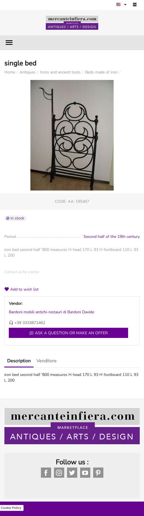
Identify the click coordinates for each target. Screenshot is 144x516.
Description (19, 361)
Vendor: (15, 303)
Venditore (46, 361)
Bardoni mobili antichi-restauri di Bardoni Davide (51, 312)
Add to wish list (21, 289)
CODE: (60, 201)
